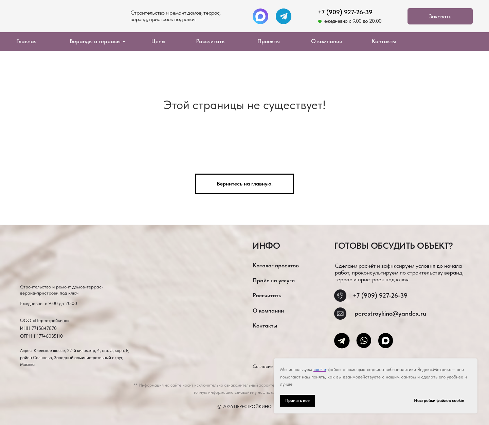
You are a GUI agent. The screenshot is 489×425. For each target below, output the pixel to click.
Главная (26, 41)
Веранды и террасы (95, 41)
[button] (440, 16)
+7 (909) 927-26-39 (345, 12)
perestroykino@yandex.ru (390, 313)
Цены (158, 41)
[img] (60, 18)
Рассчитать (210, 41)
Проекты (268, 41)
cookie (319, 369)
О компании (326, 41)
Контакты (384, 41)
